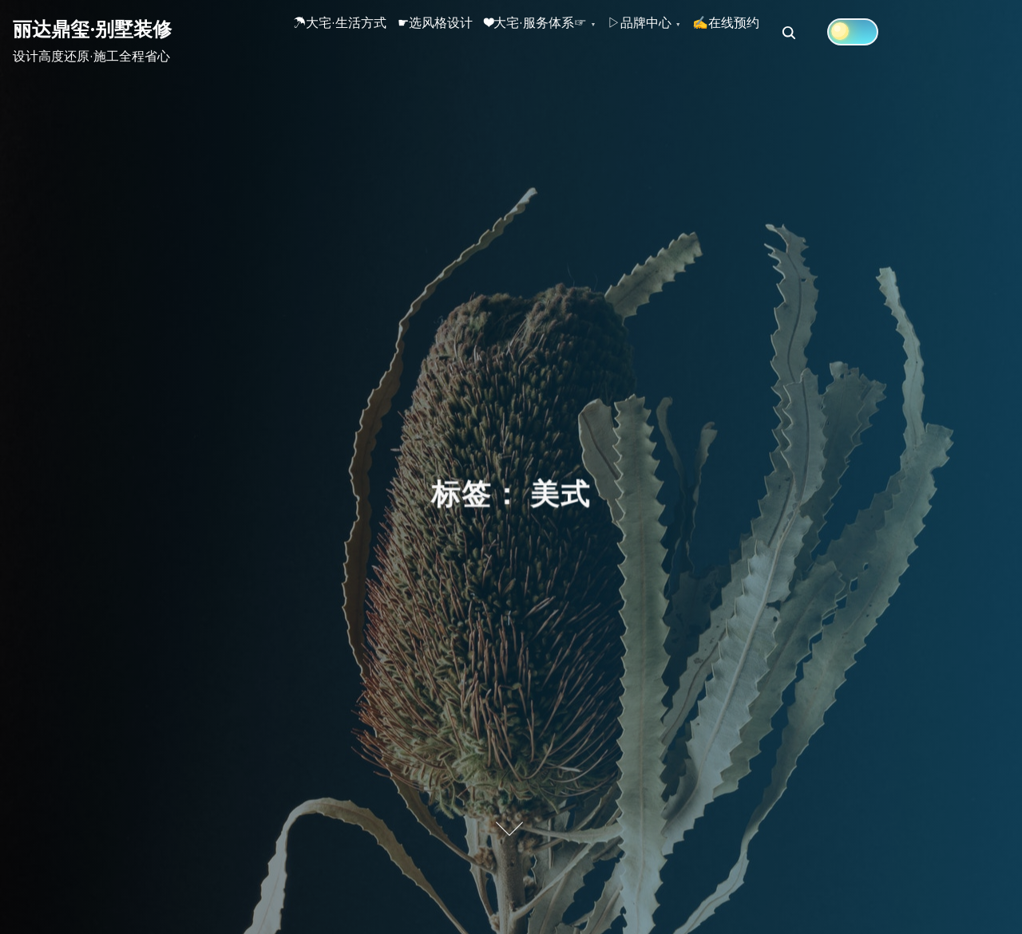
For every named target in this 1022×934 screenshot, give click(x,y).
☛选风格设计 (466, 33)
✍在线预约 (818, 33)
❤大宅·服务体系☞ (587, 33)
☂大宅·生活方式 (350, 33)
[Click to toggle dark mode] (955, 31)
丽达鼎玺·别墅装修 (92, 28)
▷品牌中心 (711, 33)
